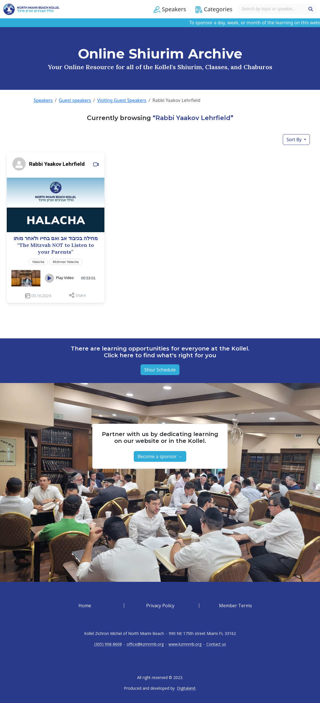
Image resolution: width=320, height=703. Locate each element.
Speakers (43, 100)
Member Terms (235, 605)
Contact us (216, 644)
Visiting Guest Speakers (123, 100)
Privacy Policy (160, 605)
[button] (168, 9)
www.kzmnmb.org (184, 644)
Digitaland (186, 688)
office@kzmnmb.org (145, 644)
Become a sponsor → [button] (159, 456)
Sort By (294, 139)
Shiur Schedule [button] (160, 370)
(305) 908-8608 (108, 644)
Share (80, 295)
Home (84, 605)
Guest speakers (75, 100)
